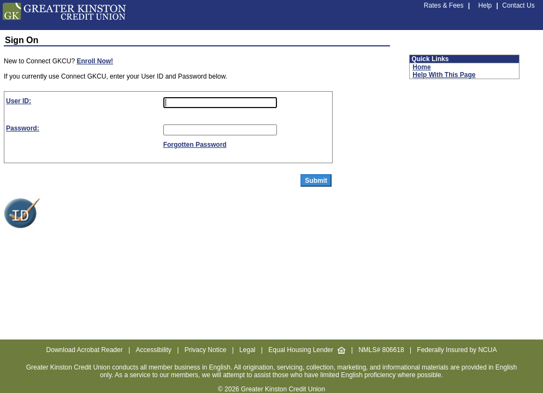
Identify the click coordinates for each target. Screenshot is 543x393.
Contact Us (518, 5)
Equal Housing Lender (306, 350)
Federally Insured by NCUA (457, 350)
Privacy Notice (206, 350)
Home (421, 67)
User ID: (18, 101)
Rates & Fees (444, 5)
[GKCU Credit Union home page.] (64, 18)
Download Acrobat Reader (84, 350)
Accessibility (153, 350)
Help (485, 5)
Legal (247, 350)
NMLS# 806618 (381, 350)
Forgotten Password (195, 144)
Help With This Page (443, 75)
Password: (22, 128)
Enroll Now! (94, 61)
